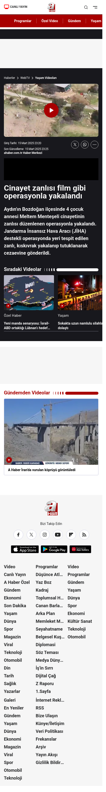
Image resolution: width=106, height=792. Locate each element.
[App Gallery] (80, 549)
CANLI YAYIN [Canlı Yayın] (15, 7)
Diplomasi (45, 644)
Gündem (12, 590)
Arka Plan (45, 613)
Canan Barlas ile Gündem (51, 605)
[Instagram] (45, 535)
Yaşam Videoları (46, 78)
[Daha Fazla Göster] (94, 145)
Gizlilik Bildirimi (51, 762)
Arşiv (41, 746)
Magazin (12, 636)
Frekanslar (46, 739)
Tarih (9, 675)
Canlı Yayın (15, 574)
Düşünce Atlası (50, 574)
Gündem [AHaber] (74, 21)
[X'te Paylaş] (75, 145)
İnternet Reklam (51, 700)
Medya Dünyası (51, 660)
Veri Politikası (49, 731)
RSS (40, 707)
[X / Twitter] (31, 535)
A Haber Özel (17, 582)
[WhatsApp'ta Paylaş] (85, 145)
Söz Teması (47, 652)
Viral (8, 644)
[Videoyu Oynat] (51, 110)
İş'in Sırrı (44, 668)
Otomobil (13, 660)
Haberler (9, 78)
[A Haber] (51, 7)
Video (9, 566)
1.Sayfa (43, 691)
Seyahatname (49, 629)
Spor (8, 629)
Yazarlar (12, 691)
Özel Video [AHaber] (50, 21)
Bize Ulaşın (47, 715)
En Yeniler (14, 707)
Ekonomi (12, 597)
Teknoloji (13, 652)
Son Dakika (15, 605)
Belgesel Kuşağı (51, 636)
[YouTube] (58, 535)
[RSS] (84, 535)
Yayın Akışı (46, 754)
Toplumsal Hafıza (51, 597)
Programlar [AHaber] (23, 21)
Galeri (10, 700)
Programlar (47, 566)
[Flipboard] (71, 535)
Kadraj (42, 590)
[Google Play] (54, 549)
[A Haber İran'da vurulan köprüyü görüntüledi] (51, 437)
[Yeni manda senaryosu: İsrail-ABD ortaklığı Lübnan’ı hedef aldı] (29, 302)
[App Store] (25, 549)
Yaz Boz (44, 582)
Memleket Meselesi (51, 621)
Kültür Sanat (80, 621)
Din (7, 668)
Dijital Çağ (46, 675)
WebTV (25, 78)
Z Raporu (45, 683)
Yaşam (10, 613)
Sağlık (10, 683)
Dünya (10, 621)
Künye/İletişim (50, 723)
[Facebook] (18, 535)
